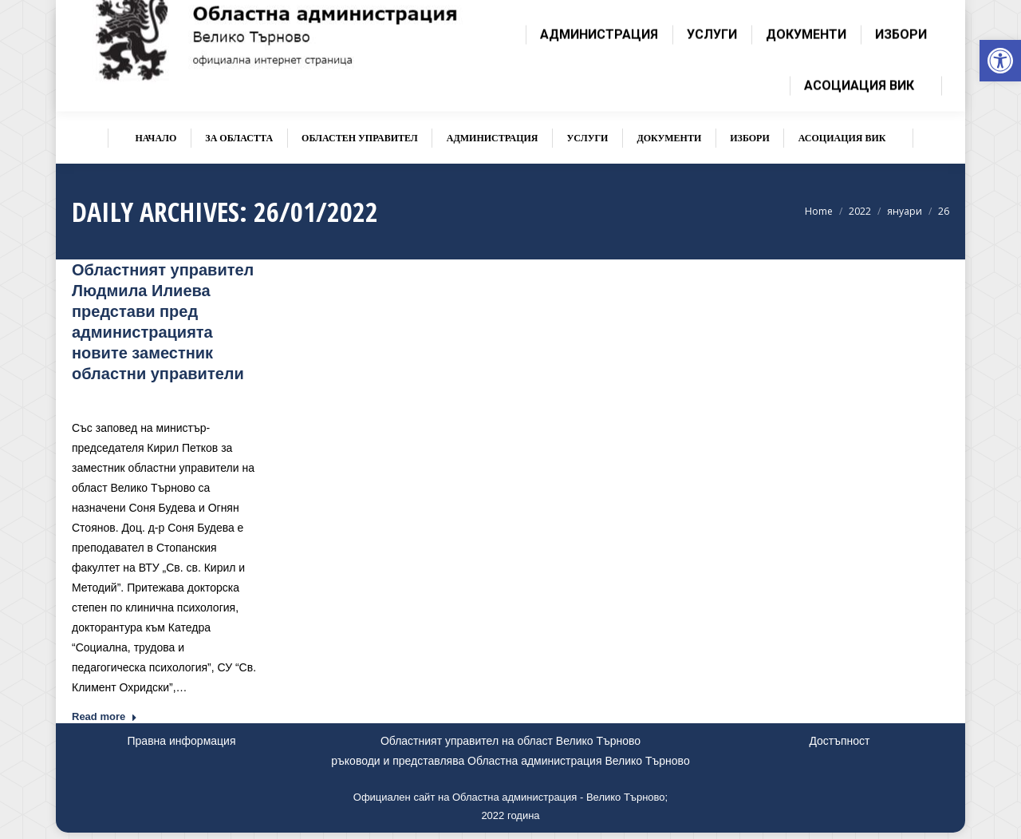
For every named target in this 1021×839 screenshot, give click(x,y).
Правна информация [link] (182, 740)
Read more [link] (104, 716)
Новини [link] (197, 397)
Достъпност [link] (839, 740)
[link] (1000, 60)
